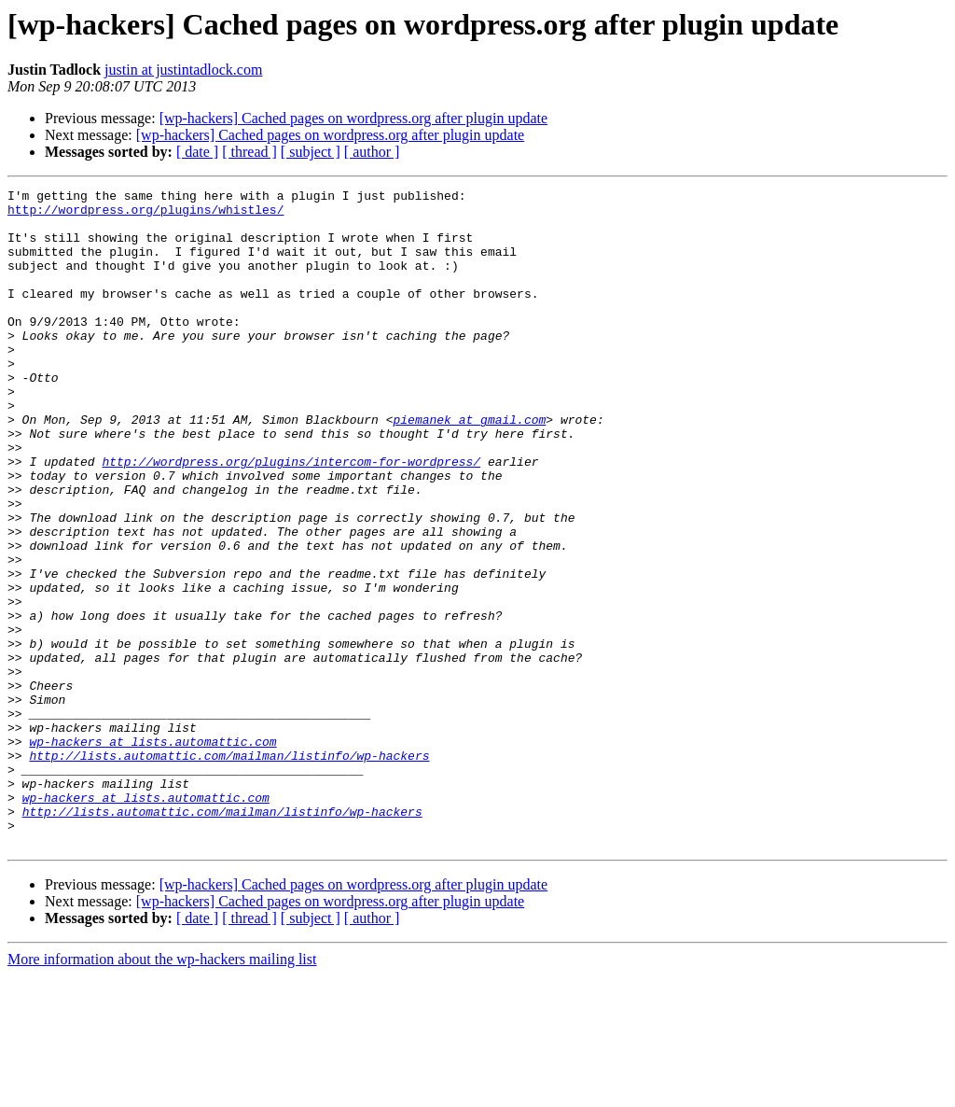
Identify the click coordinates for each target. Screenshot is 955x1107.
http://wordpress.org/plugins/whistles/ (145, 214)
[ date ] (197, 152)
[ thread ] (249, 152)
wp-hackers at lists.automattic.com (152, 853)
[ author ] (372, 152)
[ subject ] (310, 152)
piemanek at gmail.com (469, 466)
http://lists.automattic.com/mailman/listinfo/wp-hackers (229, 870)
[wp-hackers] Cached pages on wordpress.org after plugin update (353, 118)
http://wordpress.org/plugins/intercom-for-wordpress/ (291, 517)
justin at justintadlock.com (183, 69)
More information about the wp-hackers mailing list (161, 1091)
